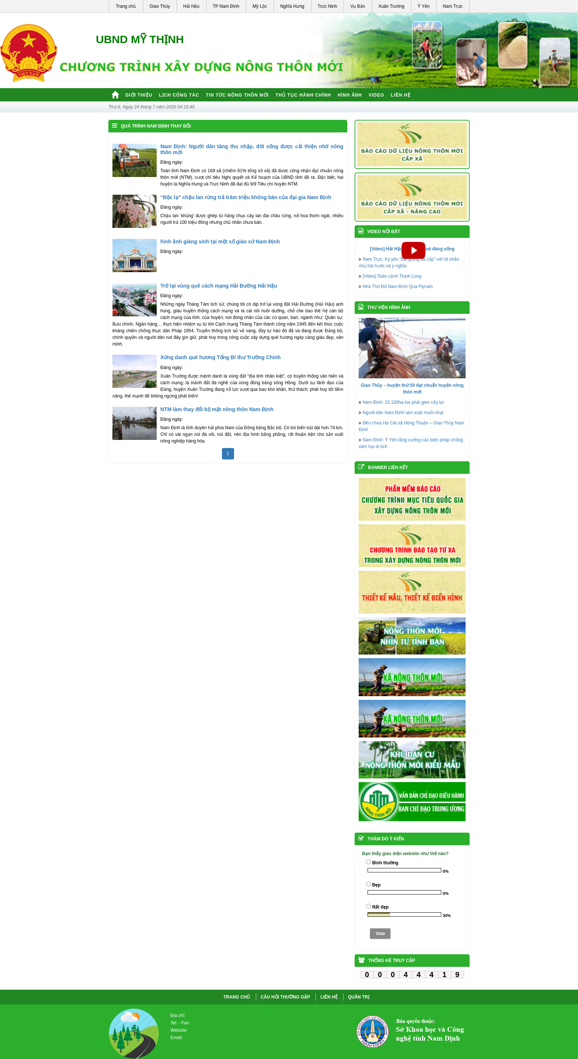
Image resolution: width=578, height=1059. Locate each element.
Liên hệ (400, 95)
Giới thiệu (138, 95)
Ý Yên (423, 6)
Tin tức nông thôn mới (237, 95)
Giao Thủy (160, 6)
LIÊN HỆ (328, 997)
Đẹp (376, 885)
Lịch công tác (179, 95)
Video (376, 95)
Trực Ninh (327, 6)
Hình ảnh (350, 95)
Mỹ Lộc (260, 6)
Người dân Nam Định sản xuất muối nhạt (403, 412)
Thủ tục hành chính (303, 95)
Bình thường (385, 862)
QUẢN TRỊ (358, 997)
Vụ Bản (357, 6)
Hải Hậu (191, 6)
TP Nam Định (226, 6)
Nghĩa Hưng (292, 6)
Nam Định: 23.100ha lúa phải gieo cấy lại (403, 402)
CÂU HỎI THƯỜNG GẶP (285, 997)
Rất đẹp (380, 907)
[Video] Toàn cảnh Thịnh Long (392, 276)
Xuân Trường (391, 6)
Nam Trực (452, 6)
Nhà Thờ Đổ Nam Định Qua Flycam (398, 286)
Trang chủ (126, 6)
